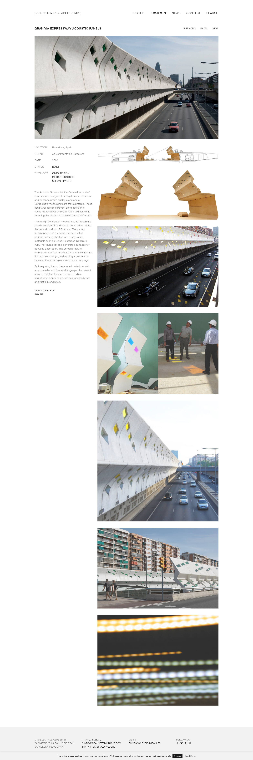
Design (65, 173)
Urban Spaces (61, 181)
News (176, 13)
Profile (138, 13)
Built (55, 167)
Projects (158, 13)
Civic (55, 173)
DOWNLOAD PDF (45, 290)
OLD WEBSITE (104, 747)
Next (215, 28)
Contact (193, 13)
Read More (190, 756)
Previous (190, 28)
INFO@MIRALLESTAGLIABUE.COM (102, 743)
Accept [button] (177, 756)
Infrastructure (63, 177)
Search (212, 13)
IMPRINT (86, 747)
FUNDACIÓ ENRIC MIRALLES (145, 743)
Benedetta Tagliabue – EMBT (58, 13)
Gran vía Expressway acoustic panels (68, 28)
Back (203, 28)
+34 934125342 (92, 740)
